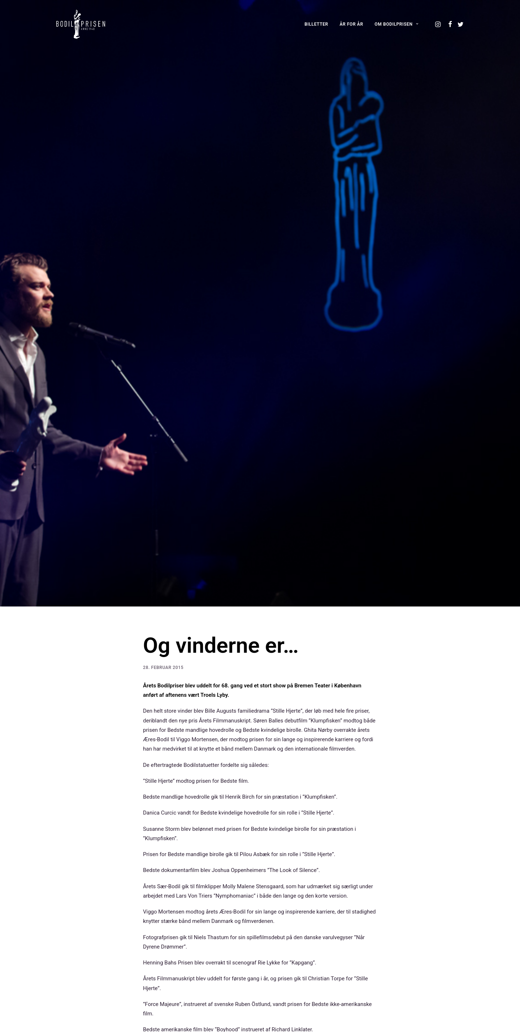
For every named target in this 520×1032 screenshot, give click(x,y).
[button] (438, 24)
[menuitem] (316, 24)
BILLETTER (316, 24)
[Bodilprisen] (80, 24)
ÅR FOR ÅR (351, 24)
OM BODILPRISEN (396, 24)
